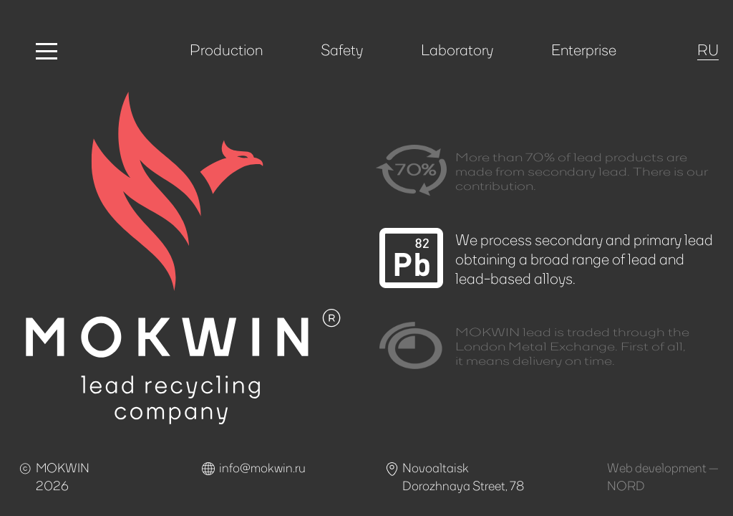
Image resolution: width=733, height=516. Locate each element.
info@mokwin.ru (262, 467)
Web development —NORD (663, 476)
